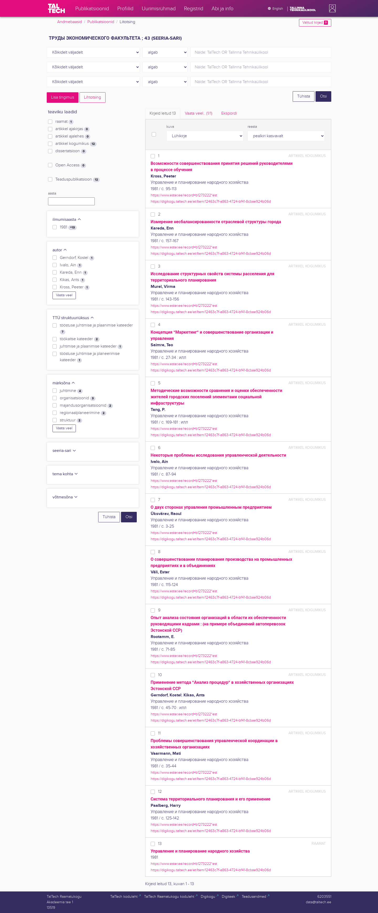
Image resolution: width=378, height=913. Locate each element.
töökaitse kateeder (79, 339)
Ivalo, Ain (71, 265)
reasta (252, 127)
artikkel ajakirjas (72, 129)
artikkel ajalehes (72, 136)
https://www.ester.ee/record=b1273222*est (184, 195)
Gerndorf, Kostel (77, 258)
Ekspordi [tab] (229, 113)
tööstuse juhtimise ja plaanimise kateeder (96, 328)
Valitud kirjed (315, 23)
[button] (331, 8)
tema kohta (65, 474)
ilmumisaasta (66, 219)
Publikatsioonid (100, 21)
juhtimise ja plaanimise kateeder (91, 346)
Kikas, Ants (72, 280)
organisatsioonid (78, 398)
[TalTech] (56, 8)
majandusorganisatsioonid (86, 405)
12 (160, 791)
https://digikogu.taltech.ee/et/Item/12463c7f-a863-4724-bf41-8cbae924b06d (211, 201)
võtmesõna (65, 497)
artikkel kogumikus (76, 143)
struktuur (71, 420)
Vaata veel (64, 295)
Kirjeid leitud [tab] (163, 113)
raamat (64, 121)
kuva (170, 127)
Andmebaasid (69, 21)
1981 (68, 227)
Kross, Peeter (75, 287)
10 (160, 674)
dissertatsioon (70, 151)
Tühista (303, 96)
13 (160, 843)
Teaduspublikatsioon (77, 179)
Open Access (70, 165)
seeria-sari (64, 450)
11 (159, 733)
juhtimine (71, 391)
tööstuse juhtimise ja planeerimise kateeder (90, 357)
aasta (52, 193)
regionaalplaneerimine (83, 413)
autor (59, 250)
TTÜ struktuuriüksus (73, 317)
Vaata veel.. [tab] (198, 113)
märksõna (63, 383)
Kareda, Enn (74, 272)
